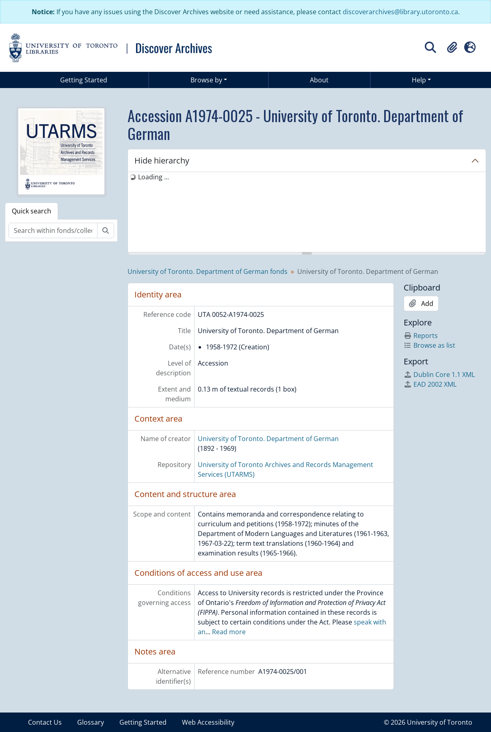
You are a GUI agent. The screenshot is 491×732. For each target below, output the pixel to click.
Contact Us (45, 722)
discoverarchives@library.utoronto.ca (400, 11)
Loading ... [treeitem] (153, 176)
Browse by (206, 79)
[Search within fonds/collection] (53, 230)
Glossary (90, 722)
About (319, 79)
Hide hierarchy (161, 160)
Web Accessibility (208, 722)
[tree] (307, 212)
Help (419, 79)
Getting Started (83, 79)
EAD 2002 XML (430, 384)
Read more (229, 631)
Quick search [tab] (31, 211)
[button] (452, 47)
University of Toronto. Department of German (268, 438)
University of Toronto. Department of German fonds (208, 271)
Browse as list (429, 345)
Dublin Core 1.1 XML (439, 374)
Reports (421, 335)
